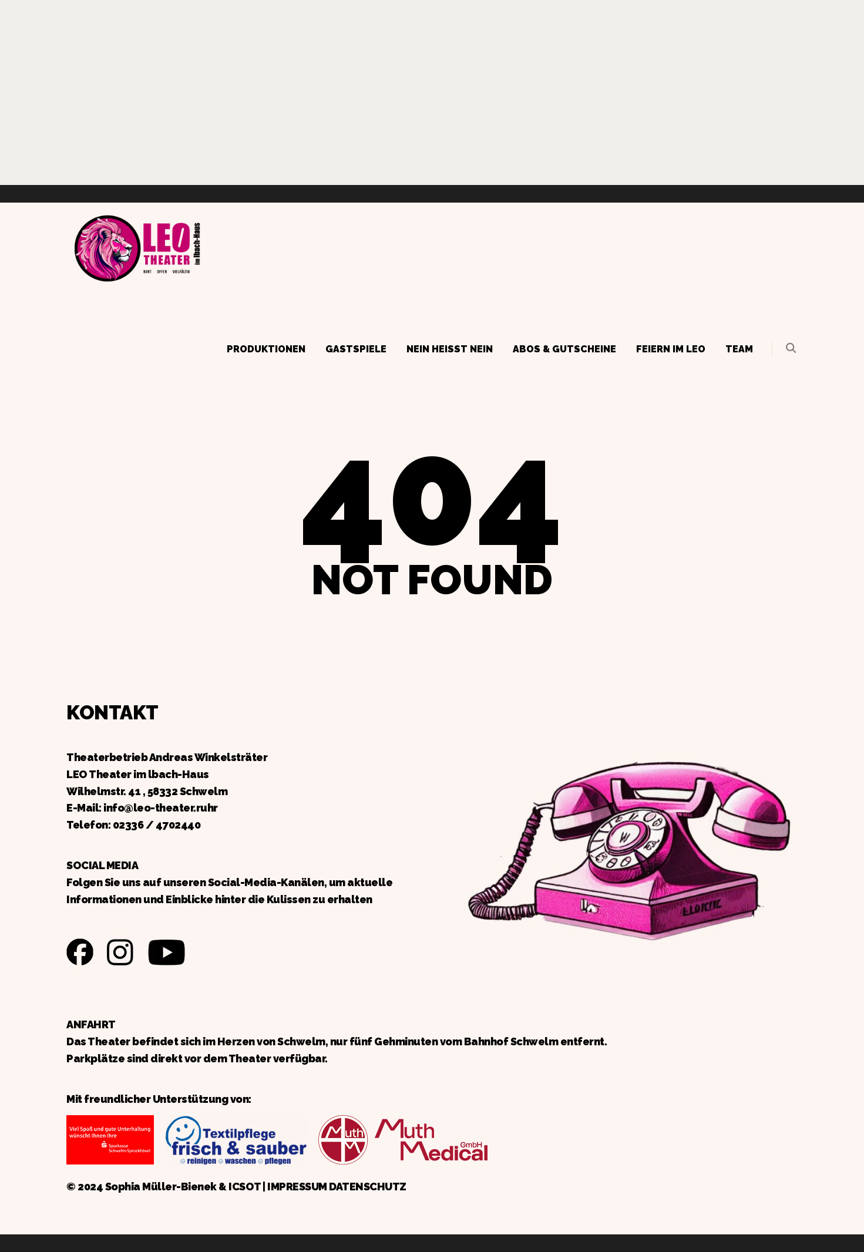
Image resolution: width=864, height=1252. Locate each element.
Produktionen (266, 349)
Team (739, 349)
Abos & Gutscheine (564, 349)
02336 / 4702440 (157, 825)
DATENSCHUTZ (367, 1186)
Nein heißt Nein (449, 349)
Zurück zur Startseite (136, 247)
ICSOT (244, 1186)
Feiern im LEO (670, 349)
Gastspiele (355, 349)
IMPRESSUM (297, 1186)
